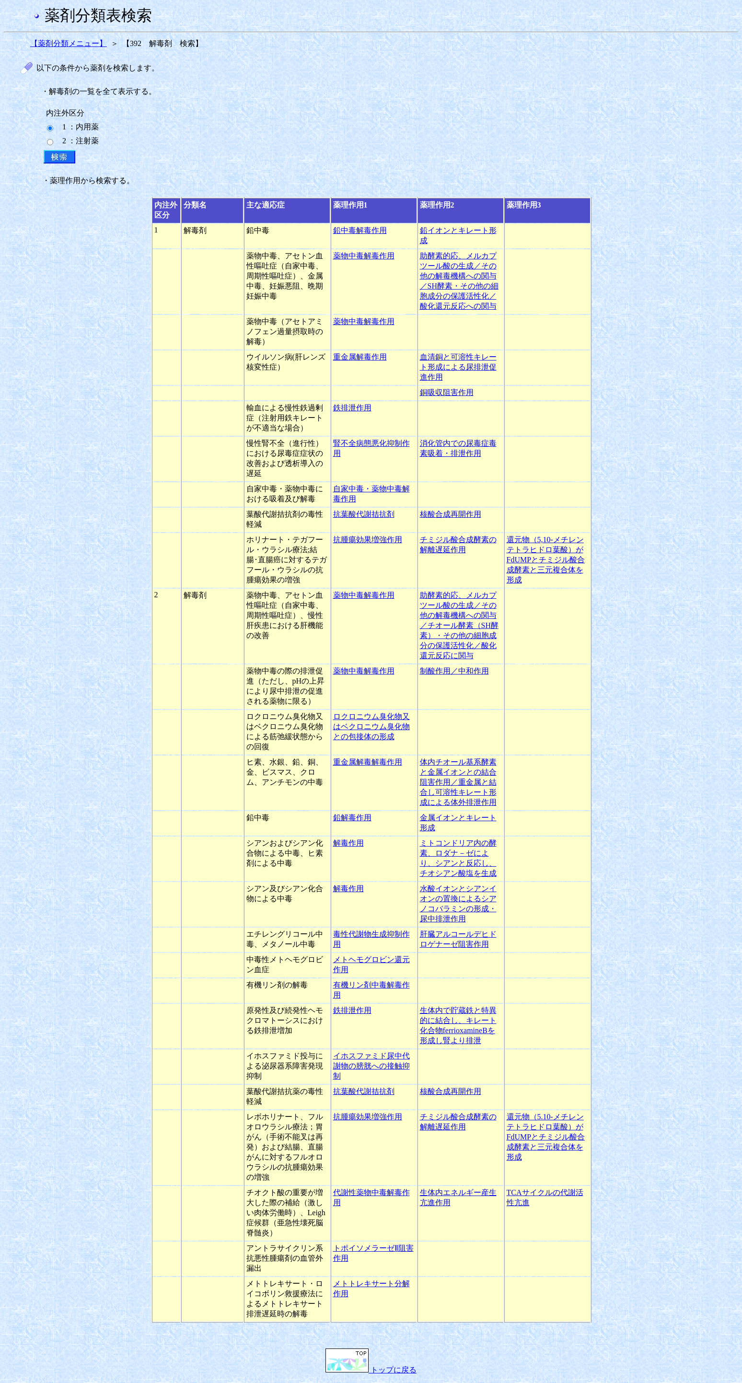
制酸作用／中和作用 (454, 671)
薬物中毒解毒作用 (363, 256)
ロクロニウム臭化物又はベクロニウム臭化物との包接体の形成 (371, 726)
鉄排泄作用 (352, 408)
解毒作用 (348, 843)
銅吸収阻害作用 (447, 392)
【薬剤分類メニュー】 (68, 43)
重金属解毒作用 (360, 357)
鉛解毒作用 (352, 818)
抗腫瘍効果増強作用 (367, 539)
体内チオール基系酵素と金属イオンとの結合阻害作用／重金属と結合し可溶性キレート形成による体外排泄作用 (458, 782)
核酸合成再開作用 (450, 514)
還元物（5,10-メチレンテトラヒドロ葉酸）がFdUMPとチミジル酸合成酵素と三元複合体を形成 (546, 559)
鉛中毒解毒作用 (360, 230)
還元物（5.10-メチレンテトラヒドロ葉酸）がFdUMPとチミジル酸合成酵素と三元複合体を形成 (546, 1137)
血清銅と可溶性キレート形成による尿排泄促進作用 (458, 367)
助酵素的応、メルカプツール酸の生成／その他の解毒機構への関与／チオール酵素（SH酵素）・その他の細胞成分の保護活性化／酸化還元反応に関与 (459, 625)
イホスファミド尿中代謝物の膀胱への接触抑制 (371, 1066)
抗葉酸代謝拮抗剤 (363, 514)
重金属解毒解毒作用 (367, 762)
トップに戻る (371, 1370)
